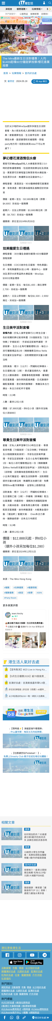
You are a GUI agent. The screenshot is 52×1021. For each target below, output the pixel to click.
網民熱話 (5, 987)
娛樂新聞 (34, 14)
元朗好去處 (23, 971)
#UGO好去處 (7, 1002)
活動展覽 (6, 968)
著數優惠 (9, 592)
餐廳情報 (32, 587)
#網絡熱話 (34, 1012)
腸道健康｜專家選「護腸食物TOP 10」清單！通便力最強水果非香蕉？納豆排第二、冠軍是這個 (35, 893)
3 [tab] (26, 23)
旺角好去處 (7, 975)
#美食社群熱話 (22, 1002)
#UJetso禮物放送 (39, 1009)
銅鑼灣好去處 (8, 971)
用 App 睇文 (41, 81)
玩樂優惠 (19, 587)
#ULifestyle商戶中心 (11, 1012)
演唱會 (8, 9)
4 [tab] (29, 23)
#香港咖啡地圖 (28, 1006)
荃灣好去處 (37, 971)
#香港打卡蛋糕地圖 (10, 1006)
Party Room (10, 598)
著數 (7, 587)
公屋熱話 (24, 14)
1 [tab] (21, 23)
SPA (40, 592)
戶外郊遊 (37, 975)
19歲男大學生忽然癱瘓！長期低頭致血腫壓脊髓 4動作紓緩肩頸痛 (35, 855)
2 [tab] (24, 23)
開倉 (21, 968)
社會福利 (6, 978)
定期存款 (45, 14)
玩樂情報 (36, 9)
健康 (27, 829)
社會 (17, 975)
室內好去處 (31, 73)
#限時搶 (26, 1009)
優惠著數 (21, 9)
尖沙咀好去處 (32, 968)
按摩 (30, 592)
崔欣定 (11, 81)
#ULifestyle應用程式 (11, 1009)
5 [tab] (32, 23)
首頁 (5, 73)
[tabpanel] (26, 20)
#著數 (25, 1012)
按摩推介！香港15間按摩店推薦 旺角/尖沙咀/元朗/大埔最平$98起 (35, 873)
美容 (21, 592)
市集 (14, 968)
